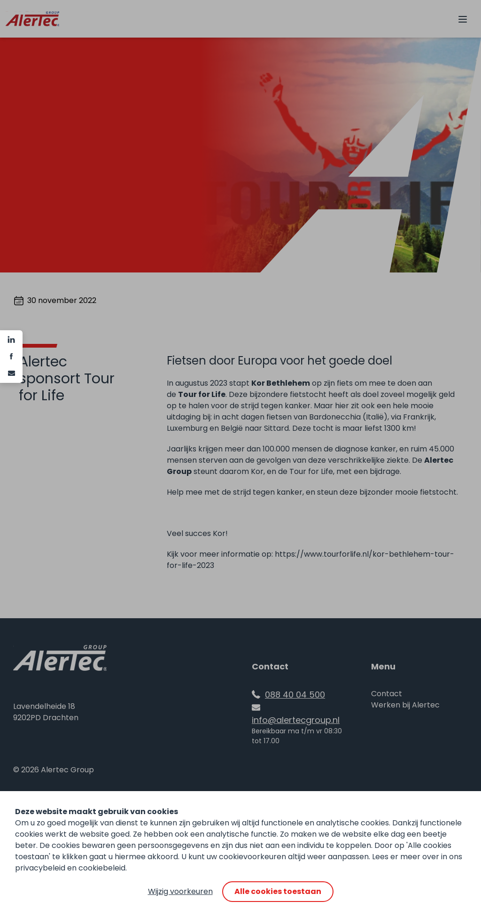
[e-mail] (11, 373)
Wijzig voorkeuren (180, 891)
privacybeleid (40, 868)
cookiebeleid (101, 868)
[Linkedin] (11, 339)
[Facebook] (11, 356)
